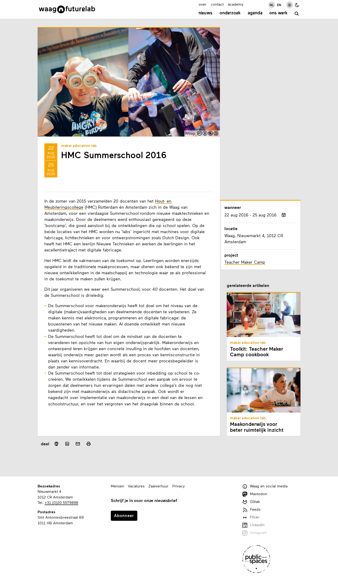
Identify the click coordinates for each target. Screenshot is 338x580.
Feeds (251, 509)
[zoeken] (296, 13)
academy (235, 4)
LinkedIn (253, 525)
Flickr (251, 517)
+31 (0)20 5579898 (61, 502)
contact (217, 4)
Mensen (117, 486)
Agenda (255, 13)
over (202, 4)
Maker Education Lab (79, 146)
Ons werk (278, 13)
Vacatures (136, 486)
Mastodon (254, 494)
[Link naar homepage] (67, 9)
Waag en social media (265, 486)
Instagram (254, 533)
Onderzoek (230, 13)
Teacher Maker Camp (244, 262)
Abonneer (124, 515)
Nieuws (205, 13)
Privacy (178, 486)
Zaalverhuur (158, 486)
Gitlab (251, 502)
